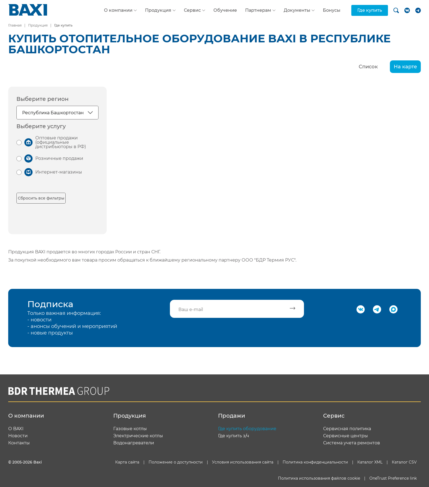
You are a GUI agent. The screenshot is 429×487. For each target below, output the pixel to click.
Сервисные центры (345, 436)
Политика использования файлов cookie (319, 478)
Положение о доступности (176, 462)
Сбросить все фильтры (41, 198)
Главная (15, 25)
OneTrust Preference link (393, 478)
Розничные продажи (59, 158)
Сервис (192, 10)
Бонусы (331, 10)
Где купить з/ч (233, 436)
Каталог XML (369, 462)
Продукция (158, 10)
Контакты (19, 443)
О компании (118, 10)
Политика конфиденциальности (315, 462)
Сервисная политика (347, 429)
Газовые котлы (130, 429)
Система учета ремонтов (351, 443)
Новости (18, 436)
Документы (297, 10)
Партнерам (258, 10)
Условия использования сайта (242, 462)
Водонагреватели (133, 443)
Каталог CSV (404, 462)
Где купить (369, 10)
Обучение (225, 10)
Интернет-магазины (58, 172)
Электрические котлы (138, 436)
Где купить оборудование (247, 429)
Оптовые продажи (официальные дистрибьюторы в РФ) (60, 142)
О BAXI (16, 429)
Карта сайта (127, 462)
